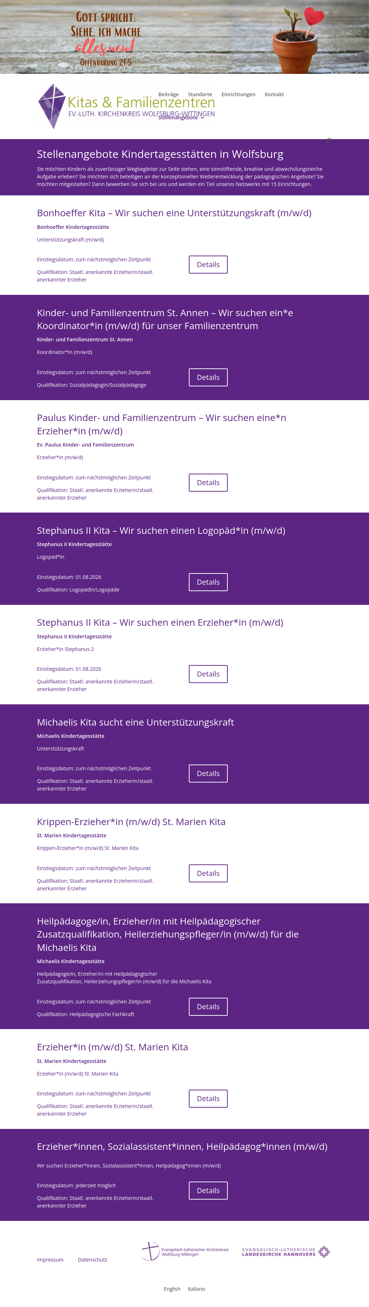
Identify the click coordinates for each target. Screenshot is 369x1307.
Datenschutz (92, 1259)
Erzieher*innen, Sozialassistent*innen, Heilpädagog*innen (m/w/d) (182, 1146)
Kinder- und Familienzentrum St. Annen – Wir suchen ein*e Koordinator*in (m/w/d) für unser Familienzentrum (165, 319)
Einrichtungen (238, 95)
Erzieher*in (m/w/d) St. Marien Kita (112, 1046)
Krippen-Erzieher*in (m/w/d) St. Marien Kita (131, 821)
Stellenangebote (178, 118)
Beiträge (168, 95)
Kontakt (274, 95)
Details (208, 264)
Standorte (200, 95)
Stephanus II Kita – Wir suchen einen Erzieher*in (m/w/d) (160, 622)
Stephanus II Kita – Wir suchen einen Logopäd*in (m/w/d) (161, 530)
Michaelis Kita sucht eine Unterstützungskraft (135, 721)
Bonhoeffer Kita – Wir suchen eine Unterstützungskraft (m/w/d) (174, 212)
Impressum (50, 1259)
